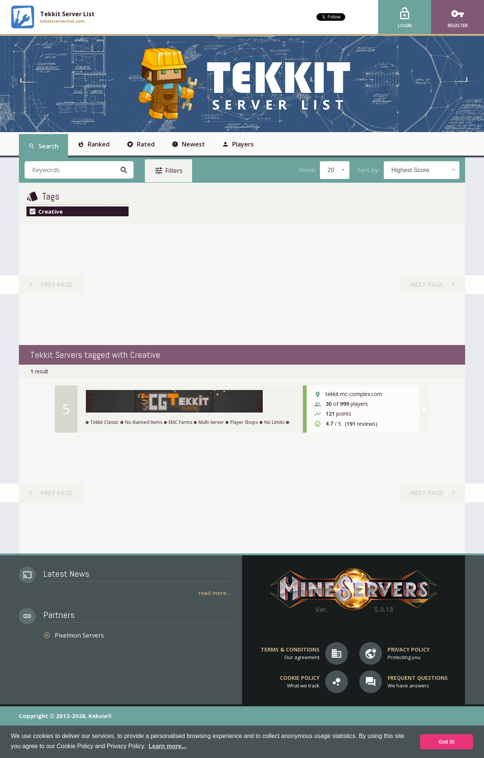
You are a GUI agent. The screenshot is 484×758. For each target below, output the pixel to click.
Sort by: (368, 170)
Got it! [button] (447, 742)
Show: (307, 170)
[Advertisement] (241, 284)
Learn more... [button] (167, 746)
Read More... (215, 592)
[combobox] (334, 170)
